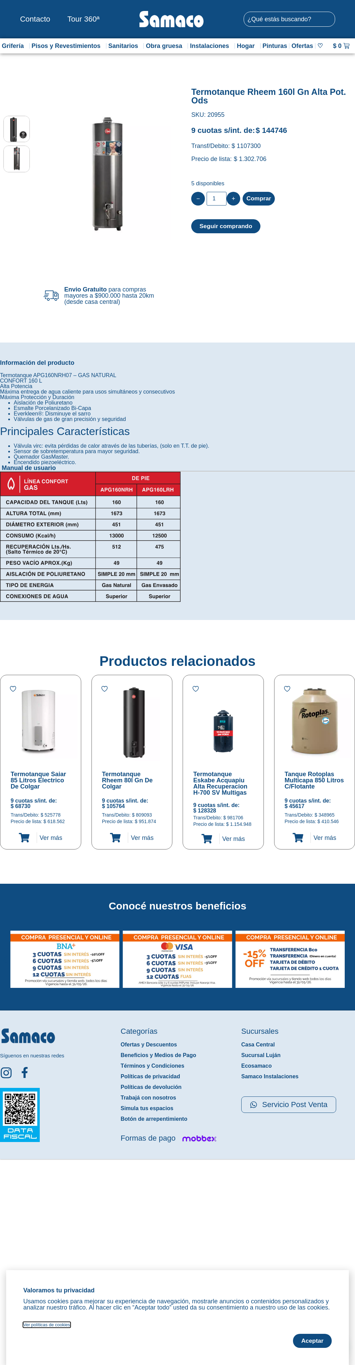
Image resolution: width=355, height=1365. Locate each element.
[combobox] (289, 19)
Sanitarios (125, 45)
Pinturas (274, 45)
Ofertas (302, 45)
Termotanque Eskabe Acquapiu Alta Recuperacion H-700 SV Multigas (220, 783)
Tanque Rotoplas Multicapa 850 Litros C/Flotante (314, 780)
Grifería (14, 45)
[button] (4, 954)
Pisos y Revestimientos (68, 45)
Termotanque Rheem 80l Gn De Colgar (127, 780)
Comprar (259, 198)
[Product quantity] (217, 199)
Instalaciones (211, 45)
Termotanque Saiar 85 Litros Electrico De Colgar (38, 780)
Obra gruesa (166, 45)
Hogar (247, 45)
